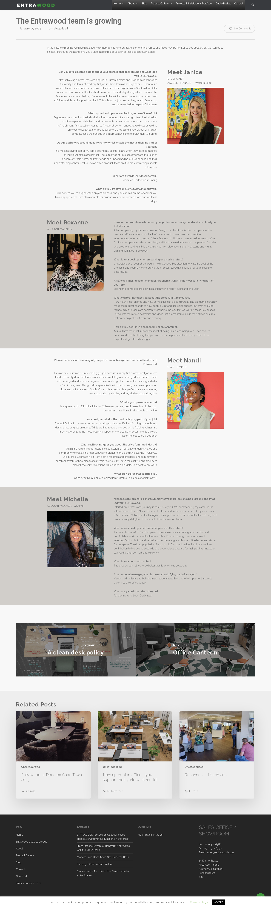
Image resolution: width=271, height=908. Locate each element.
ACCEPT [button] (218, 902)
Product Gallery (161, 3)
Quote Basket (223, 3)
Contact (238, 3)
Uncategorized (58, 28)
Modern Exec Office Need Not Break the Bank (103, 857)
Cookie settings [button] (199, 902)
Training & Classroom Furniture (95, 864)
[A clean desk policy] (76, 649)
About (133, 3)
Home (118, 3)
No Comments (239, 28)
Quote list (21, 876)
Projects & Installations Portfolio (194, 3)
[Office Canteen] (195, 649)
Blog (144, 3)
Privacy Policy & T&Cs (28, 883)
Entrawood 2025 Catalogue (31, 841)
